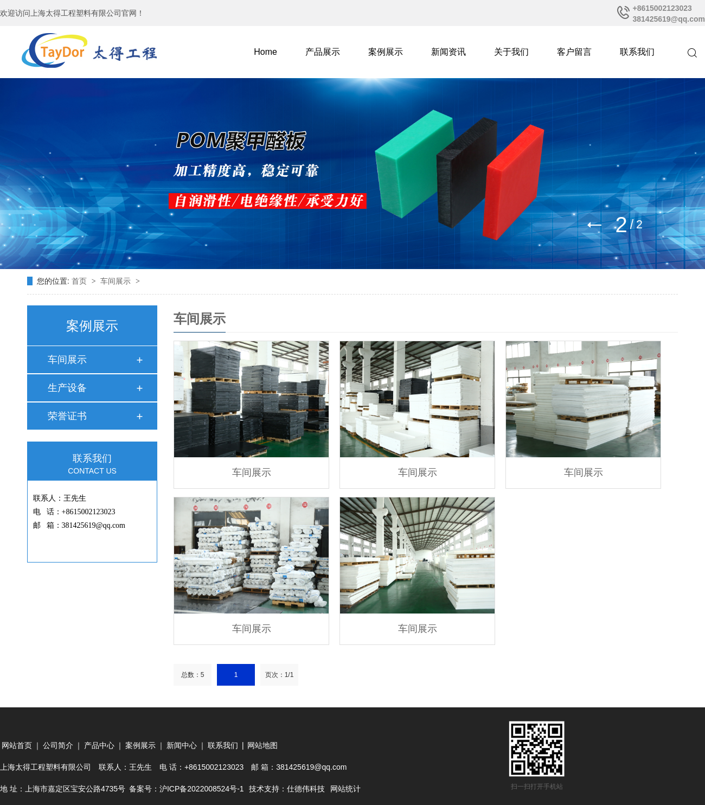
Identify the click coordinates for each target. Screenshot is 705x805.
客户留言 (574, 51)
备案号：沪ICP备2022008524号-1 (186, 788)
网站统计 (345, 788)
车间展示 (116, 281)
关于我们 (511, 51)
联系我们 (637, 51)
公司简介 (58, 745)
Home (265, 51)
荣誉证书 (67, 416)
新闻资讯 (448, 51)
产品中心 (99, 745)
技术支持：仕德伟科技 (287, 788)
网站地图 (262, 745)
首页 (80, 281)
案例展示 (385, 51)
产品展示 (322, 51)
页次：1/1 (279, 675)
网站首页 (17, 745)
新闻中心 (181, 745)
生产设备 (67, 387)
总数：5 (192, 675)
